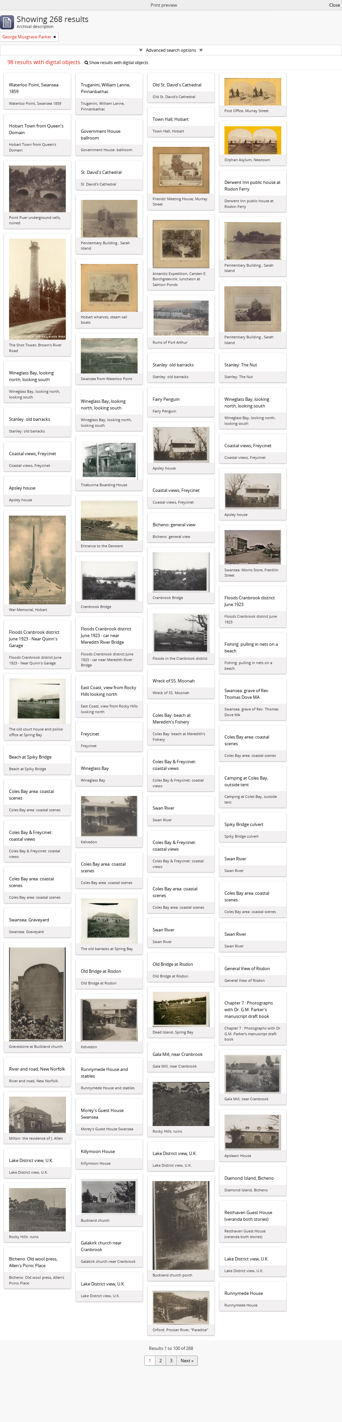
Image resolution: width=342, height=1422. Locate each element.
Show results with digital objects (116, 62)
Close (334, 5)
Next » (187, 1361)
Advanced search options (171, 50)
